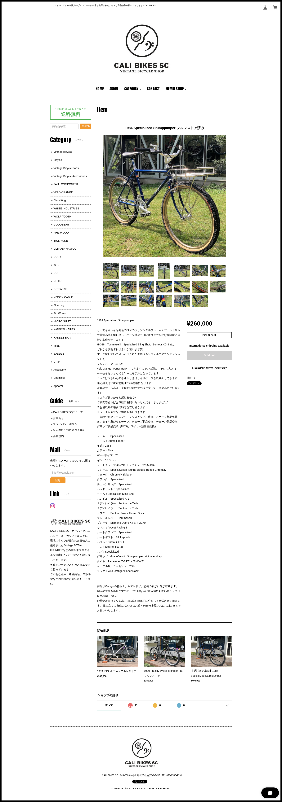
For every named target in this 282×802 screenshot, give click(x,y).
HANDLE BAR (61, 337)
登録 (57, 480)
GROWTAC (60, 289)
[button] (132, 89)
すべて (109, 705)
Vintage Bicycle (62, 151)
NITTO (57, 281)
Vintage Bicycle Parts (66, 168)
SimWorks (59, 313)
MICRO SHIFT (62, 321)
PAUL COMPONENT (65, 184)
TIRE (56, 345)
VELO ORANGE (63, 192)
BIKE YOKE (60, 240)
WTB (56, 264)
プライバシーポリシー (66, 424)
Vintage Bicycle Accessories (70, 176)
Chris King (59, 200)
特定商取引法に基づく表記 (69, 430)
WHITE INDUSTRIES (66, 208)
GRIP (56, 361)
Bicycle (57, 159)
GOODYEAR (61, 224)
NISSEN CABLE (63, 297)
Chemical (59, 377)
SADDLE (58, 353)
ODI (55, 272)
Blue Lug (58, 305)
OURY (57, 256)
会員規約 (58, 436)
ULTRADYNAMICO (64, 248)
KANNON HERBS (64, 329)
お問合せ (58, 418)
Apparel (58, 386)
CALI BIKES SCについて (68, 412)
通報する (191, 377)
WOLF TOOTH (62, 216)
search (86, 126)
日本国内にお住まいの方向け (209, 368)
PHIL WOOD (61, 232)
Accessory (59, 369)
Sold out (209, 355)
